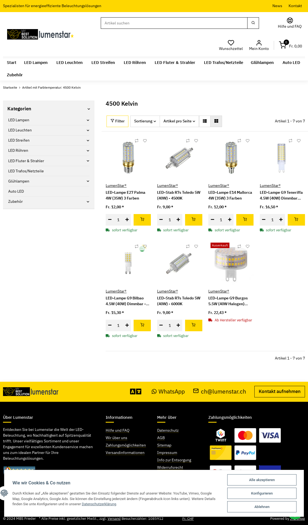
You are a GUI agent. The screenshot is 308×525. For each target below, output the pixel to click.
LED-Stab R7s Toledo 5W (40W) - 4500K (178, 195)
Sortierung (143, 121)
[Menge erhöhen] (127, 220)
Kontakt (295, 5)
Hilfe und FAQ (117, 430)
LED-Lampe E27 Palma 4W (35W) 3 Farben (125, 195)
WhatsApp (168, 391)
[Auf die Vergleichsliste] (137, 140)
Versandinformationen (125, 452)
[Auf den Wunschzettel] (145, 140)
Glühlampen (18, 181)
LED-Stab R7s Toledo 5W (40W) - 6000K (178, 301)
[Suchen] (174, 23)
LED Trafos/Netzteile (26, 171)
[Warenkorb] (290, 45)
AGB (161, 437)
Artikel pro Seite (177, 121)
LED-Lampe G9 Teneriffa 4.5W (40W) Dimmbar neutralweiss (281, 195)
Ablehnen (261, 507)
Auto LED (16, 191)
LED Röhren (18, 150)
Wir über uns (116, 437)
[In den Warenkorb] (142, 220)
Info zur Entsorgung (174, 459)
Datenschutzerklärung (99, 504)
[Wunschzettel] (231, 45)
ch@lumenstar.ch (219, 391)
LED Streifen (19, 140)
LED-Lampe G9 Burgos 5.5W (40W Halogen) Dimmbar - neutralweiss (229, 301)
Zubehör (15, 201)
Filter (118, 121)
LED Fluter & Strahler (26, 160)
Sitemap (164, 445)
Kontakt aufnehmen (280, 391)
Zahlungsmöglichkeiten (126, 445)
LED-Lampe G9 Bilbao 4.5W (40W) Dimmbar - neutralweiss (126, 301)
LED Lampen (18, 119)
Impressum (167, 452)
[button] (259, 45)
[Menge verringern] (110, 220)
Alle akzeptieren (262, 480)
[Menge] (118, 220)
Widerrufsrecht (170, 467)
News (277, 5)
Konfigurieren (262, 493)
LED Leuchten (20, 130)
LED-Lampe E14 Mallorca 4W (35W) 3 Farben (230, 195)
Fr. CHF (188, 518)
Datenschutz (168, 430)
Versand (114, 518)
